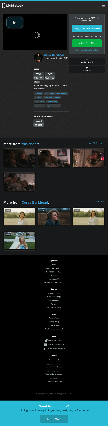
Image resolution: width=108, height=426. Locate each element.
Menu (103, 5)
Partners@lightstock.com (54, 374)
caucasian (39, 101)
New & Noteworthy (54, 307)
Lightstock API (54, 279)
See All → (100, 201)
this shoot (30, 144)
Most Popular (54, 300)
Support (54, 275)
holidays (48, 97)
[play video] (14, 22)
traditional (62, 93)
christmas (39, 106)
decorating (52, 101)
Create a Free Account (54, 268)
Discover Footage (54, 296)
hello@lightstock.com (54, 381)
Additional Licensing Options (87, 49)
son (57, 97)
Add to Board (87, 61)
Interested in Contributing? (54, 282)
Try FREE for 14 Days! (54, 272)
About (54, 264)
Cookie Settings (54, 325)
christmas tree (53, 106)
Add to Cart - (87, 43)
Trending (54, 304)
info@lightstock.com (54, 367)
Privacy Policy (54, 321)
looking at (50, 93)
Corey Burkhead (54, 55)
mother (38, 93)
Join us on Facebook (56, 344)
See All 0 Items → (97, 143)
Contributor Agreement (54, 329)
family (38, 97)
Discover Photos (54, 293)
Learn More (54, 419)
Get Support (54, 359)
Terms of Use (54, 318)
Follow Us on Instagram (56, 348)
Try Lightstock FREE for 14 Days (87, 28)
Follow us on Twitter (56, 340)
